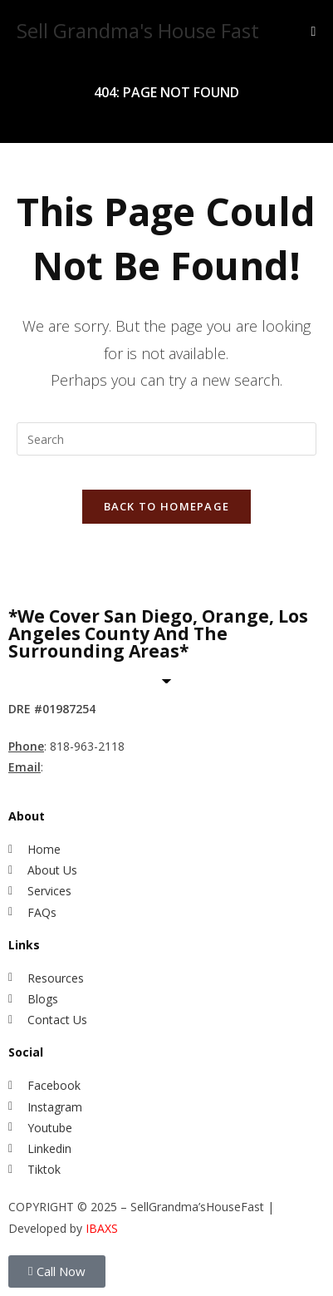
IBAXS (102, 1228)
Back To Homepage (167, 506)
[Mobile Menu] (313, 31)
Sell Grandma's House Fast (138, 30)
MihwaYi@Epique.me (106, 767)
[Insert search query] (166, 439)
